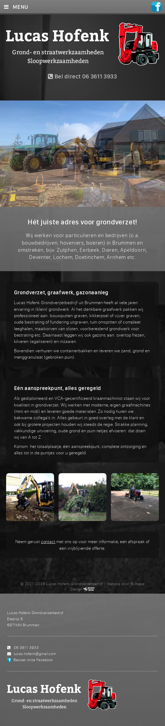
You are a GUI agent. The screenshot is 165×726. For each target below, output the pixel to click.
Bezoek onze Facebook (33, 659)
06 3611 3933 (26, 647)
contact (48, 541)
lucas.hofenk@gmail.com (35, 653)
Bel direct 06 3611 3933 (82, 76)
